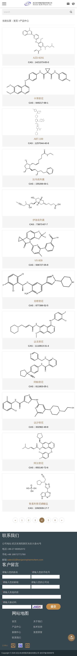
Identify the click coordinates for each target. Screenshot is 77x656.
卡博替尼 (38, 98)
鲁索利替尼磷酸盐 (38, 503)
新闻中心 (16, 632)
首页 (15, 20)
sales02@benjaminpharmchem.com (25, 559)
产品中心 (24, 20)
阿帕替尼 (38, 382)
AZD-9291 (38, 58)
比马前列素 (39, 179)
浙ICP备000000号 (47, 653)
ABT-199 (38, 139)
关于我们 (37, 621)
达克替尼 (38, 341)
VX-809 (38, 260)
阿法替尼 (38, 463)
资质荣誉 (37, 632)
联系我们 (16, 637)
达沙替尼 (38, 422)
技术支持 (37, 626)
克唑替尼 (38, 301)
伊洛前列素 (39, 220)
